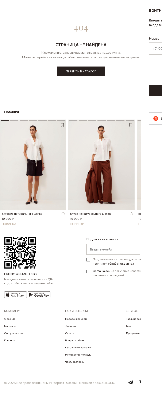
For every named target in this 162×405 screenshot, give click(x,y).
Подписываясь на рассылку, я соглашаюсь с (122, 263)
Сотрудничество (14, 334)
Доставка (71, 327)
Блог (129, 327)
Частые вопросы (75, 363)
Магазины (10, 327)
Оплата (69, 334)
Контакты (9, 341)
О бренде (9, 320)
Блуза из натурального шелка (22, 215)
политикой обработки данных (113, 265)
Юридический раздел (78, 349)
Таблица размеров (137, 320)
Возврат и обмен (74, 341)
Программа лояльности (140, 334)
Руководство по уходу (78, 356)
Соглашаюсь (101, 272)
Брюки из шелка (149, 215)
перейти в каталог (81, 72)
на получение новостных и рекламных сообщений (120, 274)
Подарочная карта (76, 320)
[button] (156, 169)
